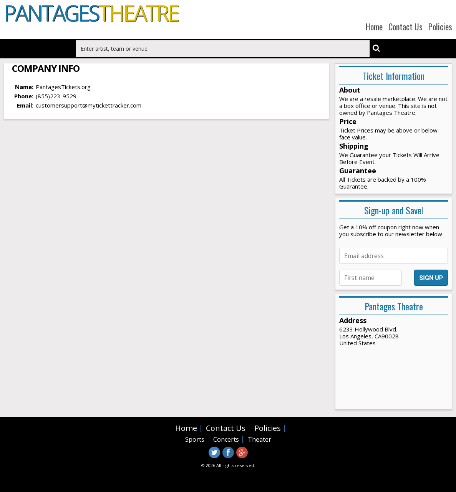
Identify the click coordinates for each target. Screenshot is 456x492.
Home (374, 26)
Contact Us (405, 26)
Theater (259, 439)
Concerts (226, 439)
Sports (194, 439)
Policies (440, 26)
